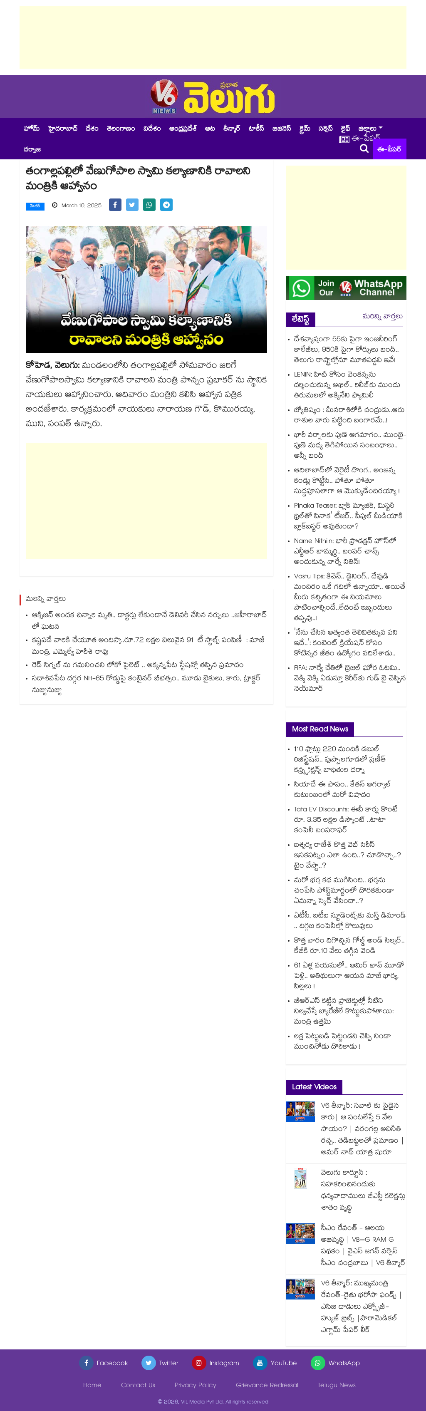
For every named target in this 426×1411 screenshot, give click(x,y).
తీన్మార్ (231, 129)
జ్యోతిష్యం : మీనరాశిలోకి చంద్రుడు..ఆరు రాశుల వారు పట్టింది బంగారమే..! (349, 416)
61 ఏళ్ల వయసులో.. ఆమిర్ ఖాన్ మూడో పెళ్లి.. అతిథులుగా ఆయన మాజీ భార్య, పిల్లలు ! (349, 976)
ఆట (210, 129)
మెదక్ (35, 206)
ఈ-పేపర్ (389, 150)
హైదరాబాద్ (62, 129)
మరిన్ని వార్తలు (383, 317)
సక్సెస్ (326, 129)
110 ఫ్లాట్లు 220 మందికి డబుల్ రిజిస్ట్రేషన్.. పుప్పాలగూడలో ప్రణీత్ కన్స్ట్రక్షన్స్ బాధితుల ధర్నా (340, 760)
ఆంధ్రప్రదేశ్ (183, 129)
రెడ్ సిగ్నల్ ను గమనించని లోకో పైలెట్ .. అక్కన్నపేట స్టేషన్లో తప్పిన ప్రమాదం (138, 666)
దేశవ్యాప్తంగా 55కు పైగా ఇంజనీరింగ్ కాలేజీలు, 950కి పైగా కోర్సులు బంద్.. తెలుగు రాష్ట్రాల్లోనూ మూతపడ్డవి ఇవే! (346, 350)
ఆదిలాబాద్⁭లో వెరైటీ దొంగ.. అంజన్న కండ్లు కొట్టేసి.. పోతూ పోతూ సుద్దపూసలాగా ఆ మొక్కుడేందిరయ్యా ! (347, 481)
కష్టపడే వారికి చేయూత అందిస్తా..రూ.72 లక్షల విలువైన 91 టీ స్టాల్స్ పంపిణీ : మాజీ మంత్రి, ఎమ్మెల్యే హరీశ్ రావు (148, 647)
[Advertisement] (213, 37)
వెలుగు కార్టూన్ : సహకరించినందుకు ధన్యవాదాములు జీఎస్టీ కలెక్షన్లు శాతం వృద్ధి (363, 1191)
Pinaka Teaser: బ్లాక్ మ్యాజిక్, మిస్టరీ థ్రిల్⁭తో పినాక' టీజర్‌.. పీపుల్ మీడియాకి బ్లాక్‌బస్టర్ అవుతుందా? (348, 517)
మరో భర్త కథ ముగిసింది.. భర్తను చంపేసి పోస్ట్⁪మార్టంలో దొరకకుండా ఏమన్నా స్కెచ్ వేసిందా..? (344, 891)
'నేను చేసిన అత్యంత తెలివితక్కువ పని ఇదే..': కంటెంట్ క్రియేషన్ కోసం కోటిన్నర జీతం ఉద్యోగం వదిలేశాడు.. (346, 643)
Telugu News (337, 1386)
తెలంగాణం (121, 129)
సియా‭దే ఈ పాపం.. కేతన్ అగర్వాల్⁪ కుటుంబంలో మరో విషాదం (342, 790)
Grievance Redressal (267, 1386)
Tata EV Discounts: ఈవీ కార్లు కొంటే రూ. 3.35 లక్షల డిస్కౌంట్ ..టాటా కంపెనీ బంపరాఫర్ (346, 820)
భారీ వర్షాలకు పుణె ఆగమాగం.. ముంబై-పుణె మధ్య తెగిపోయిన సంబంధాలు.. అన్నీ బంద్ (350, 446)
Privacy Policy (195, 1386)
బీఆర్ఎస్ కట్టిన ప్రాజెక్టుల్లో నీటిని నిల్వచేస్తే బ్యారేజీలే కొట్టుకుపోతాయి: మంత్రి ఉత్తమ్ (344, 1012)
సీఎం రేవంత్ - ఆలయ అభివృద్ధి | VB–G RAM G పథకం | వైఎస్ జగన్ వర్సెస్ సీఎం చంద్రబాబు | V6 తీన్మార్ (363, 1246)
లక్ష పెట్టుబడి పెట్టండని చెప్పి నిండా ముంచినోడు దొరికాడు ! (342, 1042)
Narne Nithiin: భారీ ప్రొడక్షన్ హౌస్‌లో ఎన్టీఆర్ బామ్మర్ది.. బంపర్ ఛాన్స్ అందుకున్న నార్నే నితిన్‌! (345, 552)
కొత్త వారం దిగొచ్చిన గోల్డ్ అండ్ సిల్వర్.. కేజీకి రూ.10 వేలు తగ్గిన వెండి (349, 946)
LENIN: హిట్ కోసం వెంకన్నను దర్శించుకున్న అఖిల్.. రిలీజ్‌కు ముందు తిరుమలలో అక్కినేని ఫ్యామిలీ (347, 385)
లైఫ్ (345, 129)
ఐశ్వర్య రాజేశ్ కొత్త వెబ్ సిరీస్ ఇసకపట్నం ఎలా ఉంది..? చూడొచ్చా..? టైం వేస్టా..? (347, 856)
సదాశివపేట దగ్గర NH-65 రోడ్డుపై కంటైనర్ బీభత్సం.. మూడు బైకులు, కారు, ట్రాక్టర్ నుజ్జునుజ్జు (146, 685)
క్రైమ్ (305, 129)
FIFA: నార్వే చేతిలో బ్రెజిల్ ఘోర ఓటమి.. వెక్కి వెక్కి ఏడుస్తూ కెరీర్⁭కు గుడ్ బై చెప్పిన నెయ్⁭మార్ (350, 679)
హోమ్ (32, 129)
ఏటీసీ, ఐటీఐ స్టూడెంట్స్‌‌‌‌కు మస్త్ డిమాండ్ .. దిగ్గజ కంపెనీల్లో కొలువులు (350, 921)
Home (92, 1386)
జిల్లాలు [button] (367, 129)
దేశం (92, 129)
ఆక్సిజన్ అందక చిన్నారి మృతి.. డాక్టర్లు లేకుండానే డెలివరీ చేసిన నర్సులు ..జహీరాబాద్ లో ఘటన (149, 622)
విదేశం (152, 129)
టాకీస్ (256, 129)
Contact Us (138, 1386)
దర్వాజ (32, 150)
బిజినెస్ (281, 129)
